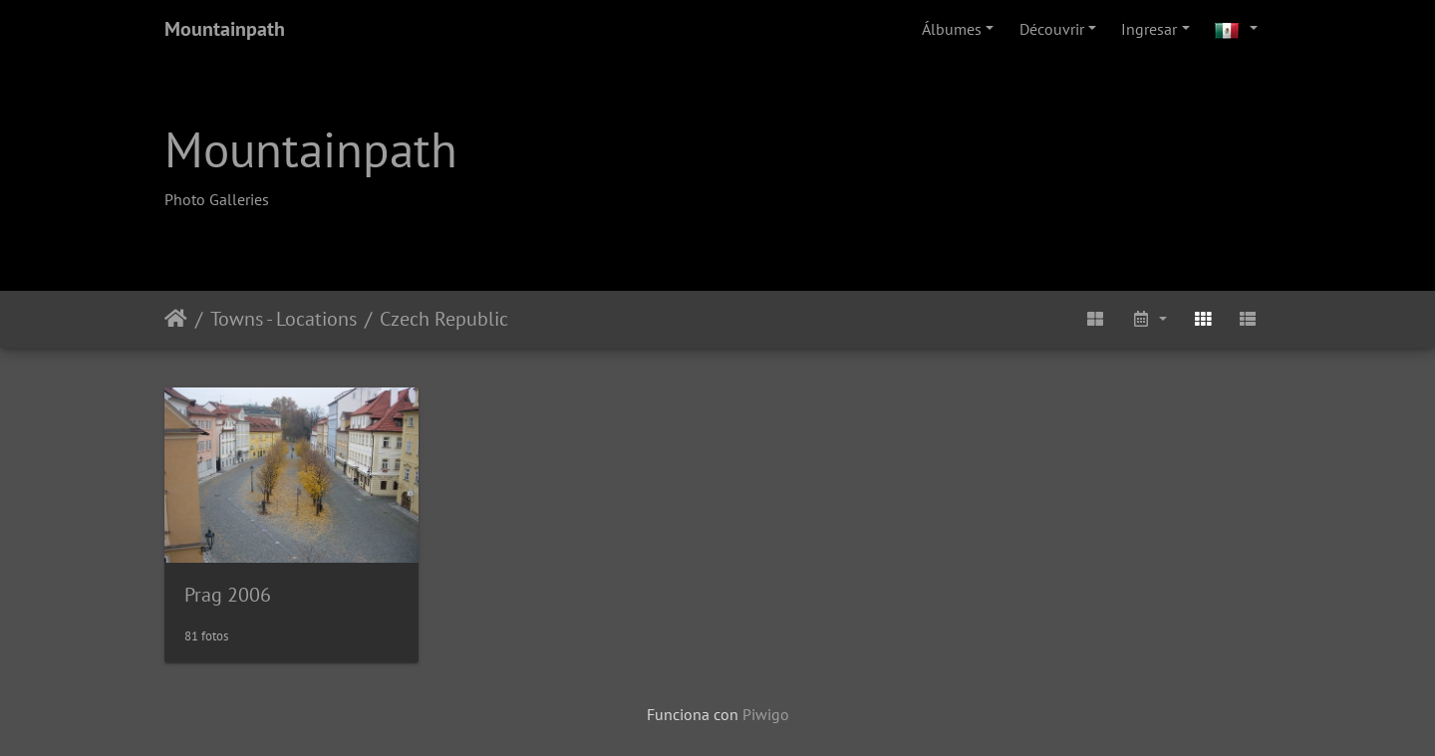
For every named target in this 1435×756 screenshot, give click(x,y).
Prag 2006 (227, 595)
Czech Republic (444, 319)
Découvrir (1051, 29)
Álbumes (952, 29)
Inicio (175, 319)
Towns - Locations (283, 319)
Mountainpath (224, 29)
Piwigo (765, 714)
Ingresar (1149, 29)
